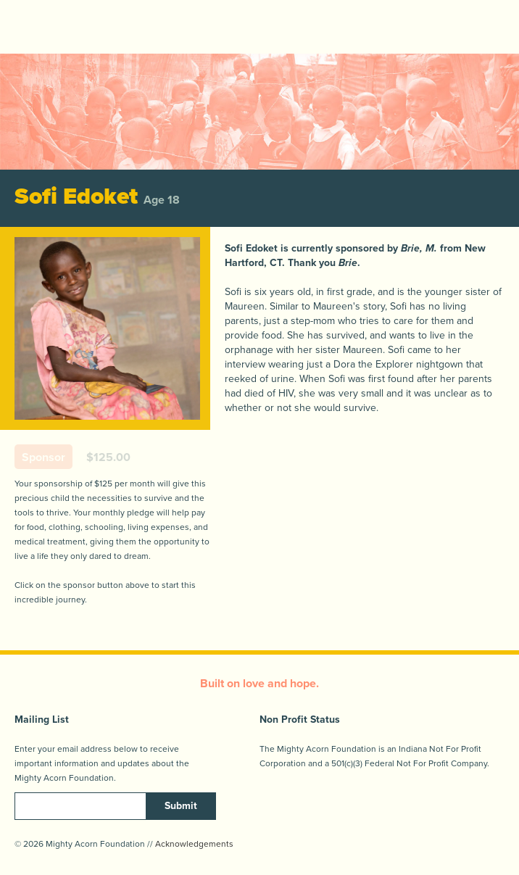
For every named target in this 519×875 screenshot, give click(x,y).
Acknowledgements (194, 844)
